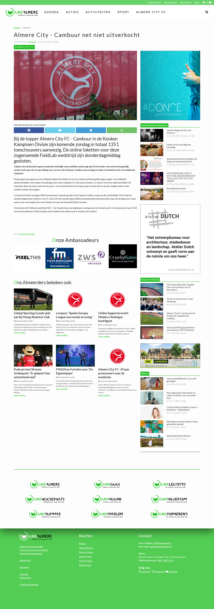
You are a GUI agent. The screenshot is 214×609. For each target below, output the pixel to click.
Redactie (32, 42)
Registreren (25, 577)
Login (197, 2)
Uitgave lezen (154, 2)
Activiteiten (98, 12)
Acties (72, 12)
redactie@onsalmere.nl (160, 546)
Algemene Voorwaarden (31, 546)
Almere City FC (151, 12)
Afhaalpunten (170, 2)
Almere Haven (86, 552)
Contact (145, 535)
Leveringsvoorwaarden (31, 553)
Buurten (85, 535)
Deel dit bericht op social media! (30, 124)
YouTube (173, 571)
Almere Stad (85, 565)
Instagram (159, 571)
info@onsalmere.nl (162, 543)
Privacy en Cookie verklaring (34, 550)
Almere (82, 543)
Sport (123, 12)
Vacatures (24, 567)
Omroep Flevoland (27, 234)
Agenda (51, 12)
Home (17, 27)
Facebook (145, 571)
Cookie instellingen (29, 584)
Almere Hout (85, 556)
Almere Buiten (86, 547)
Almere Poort (85, 560)
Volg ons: (144, 567)
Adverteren (185, 2)
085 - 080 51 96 (166, 560)
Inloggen (24, 574)
